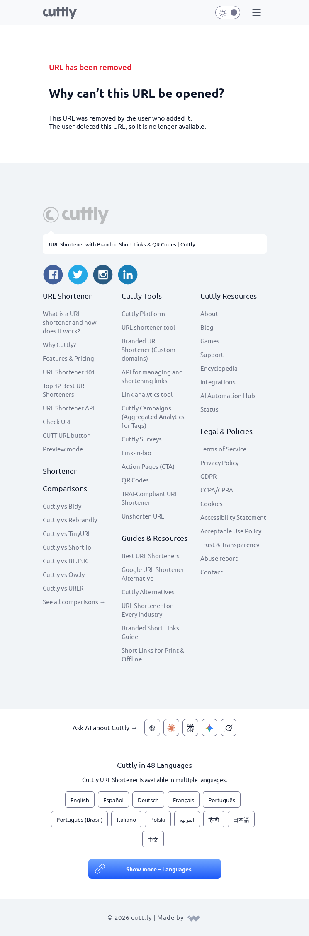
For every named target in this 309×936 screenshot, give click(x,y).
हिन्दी (214, 819)
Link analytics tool (147, 394)
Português (221, 800)
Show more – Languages (159, 869)
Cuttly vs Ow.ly (64, 574)
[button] (255, 12)
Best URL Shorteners (151, 556)
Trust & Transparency (229, 544)
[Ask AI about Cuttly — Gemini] (209, 727)
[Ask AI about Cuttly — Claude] (171, 727)
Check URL (57, 421)
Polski (157, 819)
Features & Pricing (68, 358)
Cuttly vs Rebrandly (70, 519)
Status (209, 409)
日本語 (241, 819)
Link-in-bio (136, 452)
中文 (153, 839)
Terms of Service (223, 449)
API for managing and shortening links (152, 376)
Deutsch (148, 800)
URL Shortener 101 (69, 372)
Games (209, 341)
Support (212, 354)
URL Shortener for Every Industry (147, 609)
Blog (207, 327)
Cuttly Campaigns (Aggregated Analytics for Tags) (153, 416)
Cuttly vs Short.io (67, 547)
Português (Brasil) (79, 819)
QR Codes (135, 480)
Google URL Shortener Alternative (153, 573)
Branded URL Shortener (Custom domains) (148, 349)
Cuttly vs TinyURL (67, 533)
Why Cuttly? (59, 344)
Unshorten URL (143, 516)
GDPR (208, 476)
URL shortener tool (148, 327)
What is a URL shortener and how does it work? (70, 322)
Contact (211, 572)
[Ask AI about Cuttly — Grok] (228, 727)
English (80, 800)
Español (113, 800)
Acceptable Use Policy (230, 531)
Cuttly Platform (143, 313)
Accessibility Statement (233, 517)
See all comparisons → (74, 602)
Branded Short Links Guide (150, 632)
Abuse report (219, 558)
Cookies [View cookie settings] (211, 503)
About (209, 313)
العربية (187, 819)
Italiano (126, 819)
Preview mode (63, 449)
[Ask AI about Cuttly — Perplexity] (190, 727)
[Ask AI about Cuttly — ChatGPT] (152, 727)
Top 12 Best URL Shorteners (65, 389)
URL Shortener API (69, 408)
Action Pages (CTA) (148, 466)
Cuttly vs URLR (63, 588)
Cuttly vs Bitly (62, 506)
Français (183, 800)
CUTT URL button (67, 435)
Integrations (218, 382)
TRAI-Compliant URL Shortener (150, 498)
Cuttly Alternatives (148, 592)
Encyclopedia (219, 368)
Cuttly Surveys (142, 439)
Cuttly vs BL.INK (65, 560)
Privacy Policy (219, 462)
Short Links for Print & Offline (153, 654)
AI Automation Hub (227, 395)
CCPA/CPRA (216, 490)
